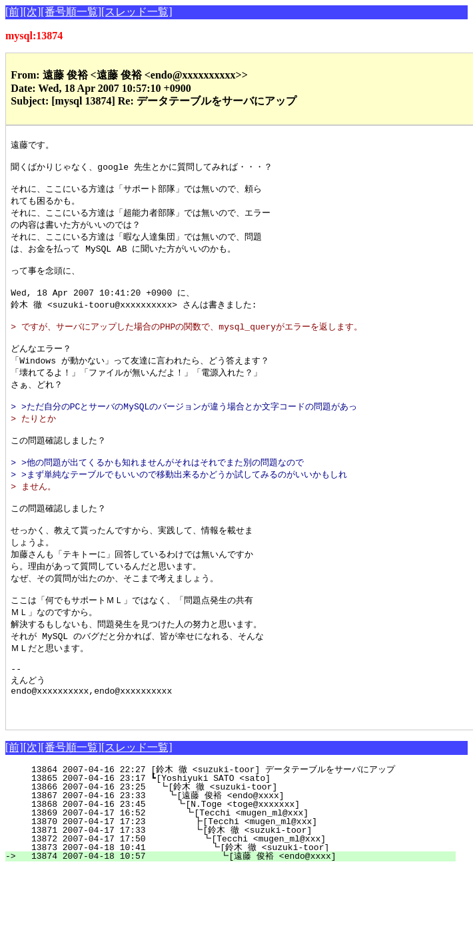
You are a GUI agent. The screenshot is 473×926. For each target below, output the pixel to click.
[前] (14, 11)
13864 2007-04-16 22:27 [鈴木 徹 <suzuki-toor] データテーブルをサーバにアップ (234, 826)
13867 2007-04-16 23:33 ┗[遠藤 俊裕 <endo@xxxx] (241, 852)
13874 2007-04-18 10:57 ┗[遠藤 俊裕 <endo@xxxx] (236, 913)
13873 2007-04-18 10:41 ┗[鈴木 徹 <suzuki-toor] (238, 904)
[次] (32, 11)
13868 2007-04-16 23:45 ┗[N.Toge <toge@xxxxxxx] (244, 861)
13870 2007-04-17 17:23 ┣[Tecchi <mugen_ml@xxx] (242, 878)
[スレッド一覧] (137, 11)
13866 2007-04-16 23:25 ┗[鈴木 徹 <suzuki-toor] (243, 843)
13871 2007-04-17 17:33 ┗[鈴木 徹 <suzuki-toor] (240, 887)
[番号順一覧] (71, 11)
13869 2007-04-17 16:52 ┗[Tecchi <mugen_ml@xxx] (243, 869)
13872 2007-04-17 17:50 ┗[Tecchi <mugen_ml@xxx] (241, 895)
